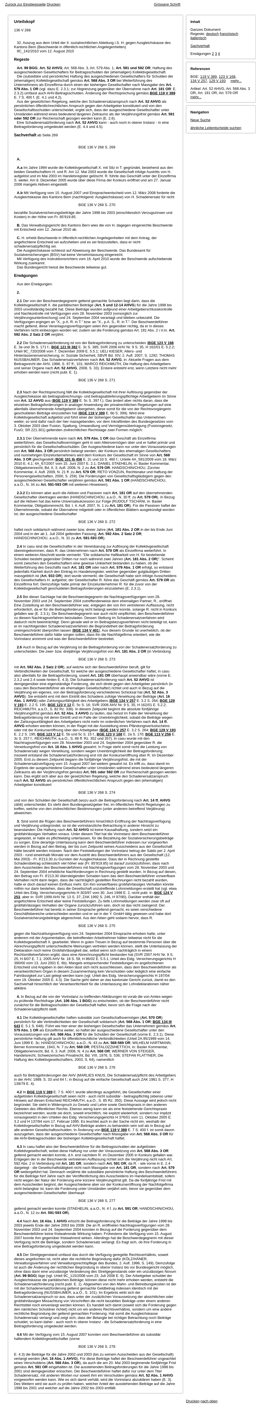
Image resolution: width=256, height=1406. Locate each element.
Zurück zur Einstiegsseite (25, 4)
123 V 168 (227, 76)
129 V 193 (217, 81)
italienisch (198, 38)
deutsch (212, 34)
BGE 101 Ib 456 (69, 459)
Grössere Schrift (167, 4)
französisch (229, 34)
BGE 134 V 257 (123, 701)
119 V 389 (208, 76)
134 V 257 (198, 81)
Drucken (53, 4)
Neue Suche (200, 120)
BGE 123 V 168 (161, 343)
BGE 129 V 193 (163, 730)
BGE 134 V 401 (86, 630)
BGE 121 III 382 (64, 347)
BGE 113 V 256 (158, 734)
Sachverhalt (200, 46)
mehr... (236, 81)
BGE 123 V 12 (59, 705)
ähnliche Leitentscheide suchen (215, 128)
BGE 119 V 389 (162, 93)
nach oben (209, 1401)
